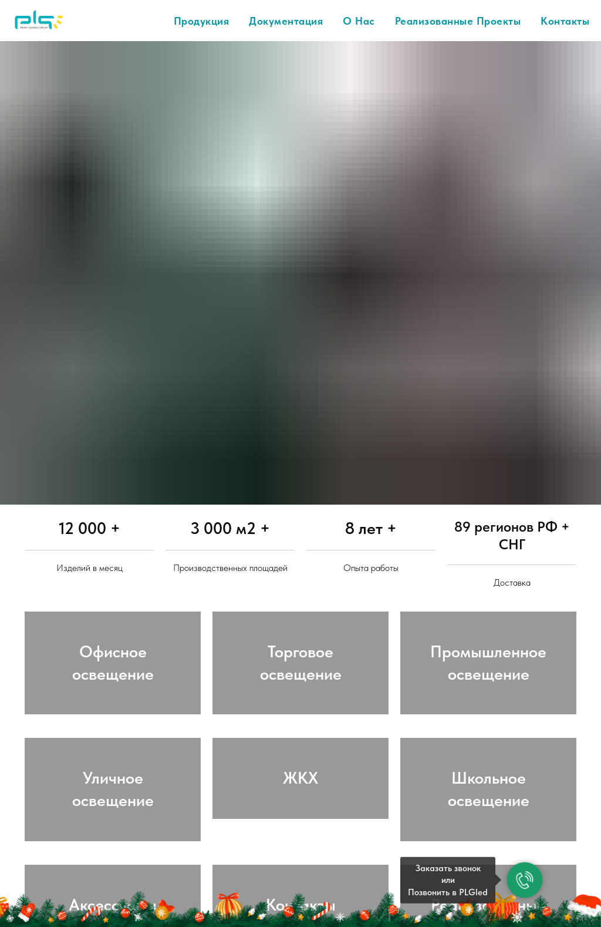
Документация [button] (286, 21)
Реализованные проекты (458, 21)
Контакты (565, 21)
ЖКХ (300, 803)
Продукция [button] (201, 21)
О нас (359, 21)
